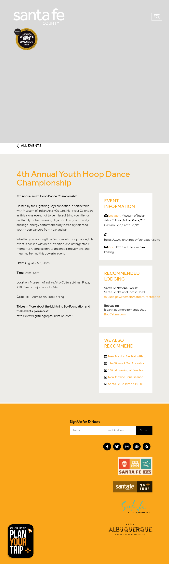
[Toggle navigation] (156, 17)
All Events (29, 145)
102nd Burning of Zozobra (126, 370)
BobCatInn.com (115, 314)
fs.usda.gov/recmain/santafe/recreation (132, 297)
